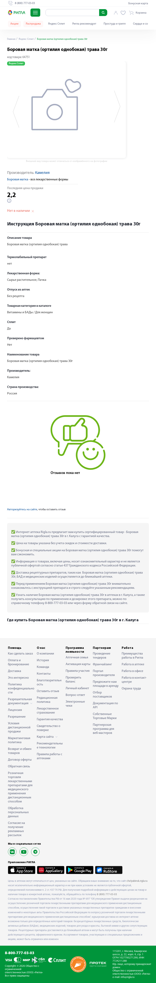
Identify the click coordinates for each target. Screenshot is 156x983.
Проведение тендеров (101, 655)
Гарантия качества (50, 719)
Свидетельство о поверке (48, 728)
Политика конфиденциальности (21, 688)
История (43, 660)
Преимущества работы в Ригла (132, 655)
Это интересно (18, 677)
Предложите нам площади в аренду (106, 684)
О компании (45, 653)
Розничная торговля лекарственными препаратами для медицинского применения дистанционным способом (20, 787)
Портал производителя (104, 673)
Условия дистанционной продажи (19, 727)
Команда (43, 667)
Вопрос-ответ (75, 695)
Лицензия (15, 710)
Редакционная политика (47, 700)
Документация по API (105, 705)
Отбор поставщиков (102, 694)
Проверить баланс (73, 679)
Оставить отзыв (48, 691)
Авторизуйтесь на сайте (22, 509)
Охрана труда (131, 688)
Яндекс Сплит (56, 23)
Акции (14, 23)
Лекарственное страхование (48, 710)
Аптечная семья (77, 657)
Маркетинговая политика (19, 740)
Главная (12, 39)
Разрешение (17, 716)
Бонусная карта (138, 3)
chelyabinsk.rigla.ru (137, 881)
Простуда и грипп (115, 23)
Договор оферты (20, 759)
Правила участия (78, 671)
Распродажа (33, 23)
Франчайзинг (102, 664)
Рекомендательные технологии (50, 745)
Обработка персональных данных (18, 812)
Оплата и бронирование (18, 662)
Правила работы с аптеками (49, 756)
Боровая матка (17, 179)
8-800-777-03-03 (19, 953)
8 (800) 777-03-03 (107, 894)
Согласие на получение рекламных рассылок (16, 829)
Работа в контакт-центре (134, 680)
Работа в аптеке (133, 664)
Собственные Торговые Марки (105, 716)
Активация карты (78, 664)
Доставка (14, 671)
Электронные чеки (75, 703)
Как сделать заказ (20, 653)
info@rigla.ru (127, 977)
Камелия (42, 173)
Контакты (44, 673)
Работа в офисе (132, 671)
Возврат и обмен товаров (19, 751)
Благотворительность (49, 682)
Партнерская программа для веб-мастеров (103, 729)
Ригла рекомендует (84, 23)
